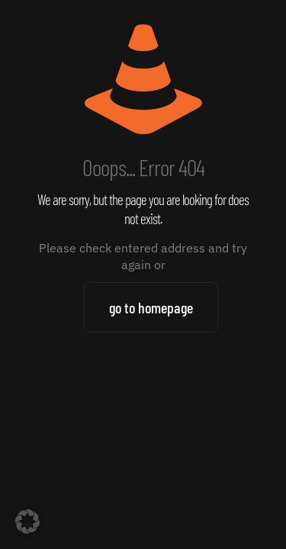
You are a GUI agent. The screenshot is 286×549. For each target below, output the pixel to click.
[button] (27, 521)
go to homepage (151, 307)
